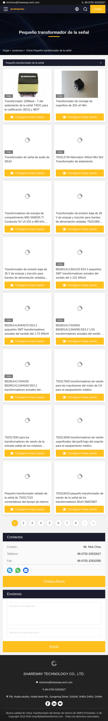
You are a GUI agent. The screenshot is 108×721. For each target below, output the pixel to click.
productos (17, 50)
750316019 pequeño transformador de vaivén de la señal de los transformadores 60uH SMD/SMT (79, 497)
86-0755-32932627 (93, 2)
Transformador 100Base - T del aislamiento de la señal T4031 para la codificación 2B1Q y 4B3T (26, 105)
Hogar (6, 50)
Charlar (98, 9)
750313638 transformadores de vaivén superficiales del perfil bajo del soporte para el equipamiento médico (80, 441)
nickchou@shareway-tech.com (21, 2)
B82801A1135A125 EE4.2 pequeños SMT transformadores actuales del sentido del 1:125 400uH (79, 273)
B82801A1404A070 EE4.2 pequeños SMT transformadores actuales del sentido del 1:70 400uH (27, 329)
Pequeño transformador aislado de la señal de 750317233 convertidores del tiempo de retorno (27, 497)
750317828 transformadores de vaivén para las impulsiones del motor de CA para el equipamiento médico (80, 385)
